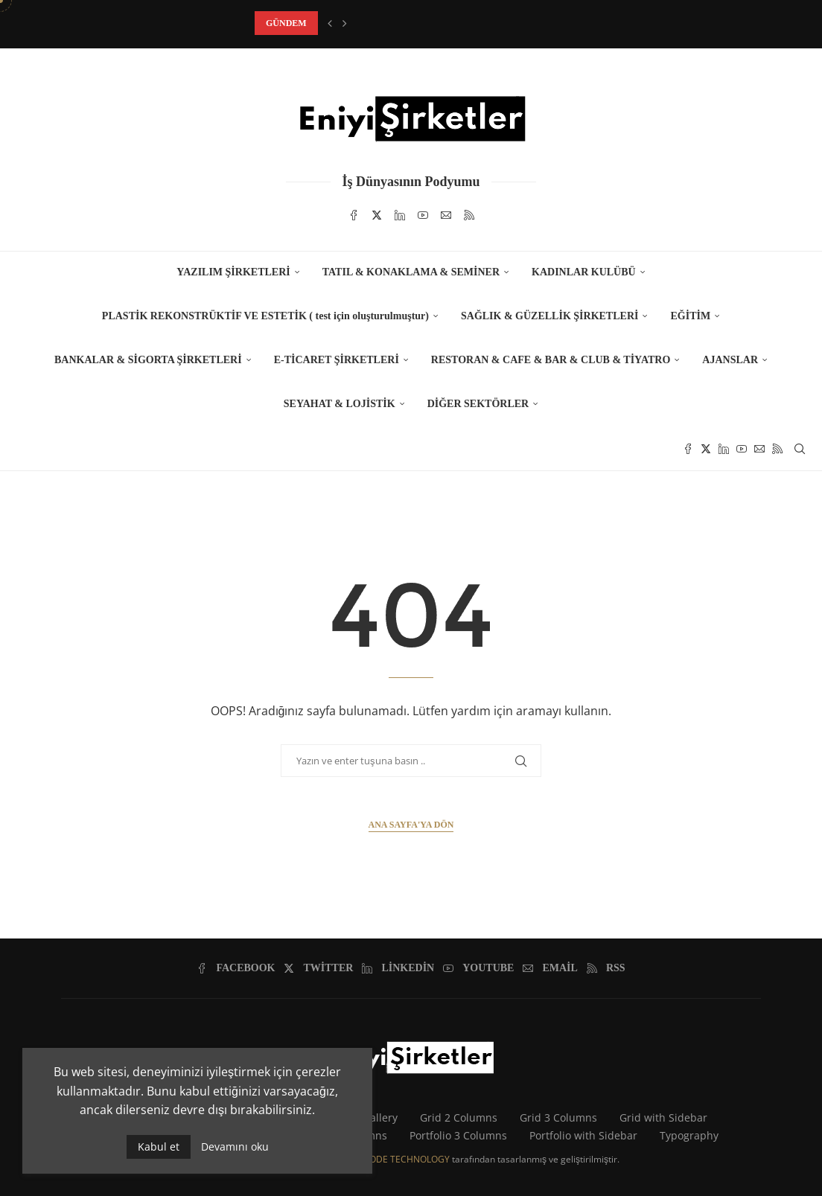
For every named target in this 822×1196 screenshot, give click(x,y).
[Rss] (469, 215)
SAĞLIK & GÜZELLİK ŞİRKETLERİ (549, 316)
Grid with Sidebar (663, 1117)
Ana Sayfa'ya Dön (411, 824)
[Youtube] (423, 215)
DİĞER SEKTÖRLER (478, 403)
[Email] (446, 215)
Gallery (380, 1117)
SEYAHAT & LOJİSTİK (339, 403)
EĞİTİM (690, 316)
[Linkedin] (400, 215)
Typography (689, 1135)
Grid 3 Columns (558, 1117)
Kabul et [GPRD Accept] (158, 1146)
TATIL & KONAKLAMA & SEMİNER (411, 272)
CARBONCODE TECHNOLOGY (388, 1159)
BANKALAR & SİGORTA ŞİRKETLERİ (148, 359)
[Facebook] (353, 215)
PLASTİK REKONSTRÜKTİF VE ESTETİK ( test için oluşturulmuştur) (265, 316)
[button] (330, 23)
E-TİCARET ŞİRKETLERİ (336, 359)
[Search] (799, 448)
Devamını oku (235, 1147)
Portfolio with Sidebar (583, 1135)
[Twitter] (377, 215)
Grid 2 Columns (458, 1117)
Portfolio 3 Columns (458, 1135)
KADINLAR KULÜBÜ (584, 272)
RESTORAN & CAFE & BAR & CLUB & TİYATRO (551, 359)
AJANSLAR (730, 359)
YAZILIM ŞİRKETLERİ (233, 272)
